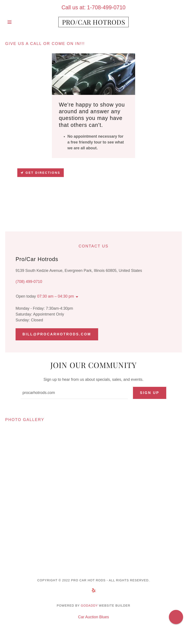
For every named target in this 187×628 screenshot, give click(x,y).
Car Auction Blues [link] (93, 617)
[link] (93, 23)
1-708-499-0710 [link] (106, 7)
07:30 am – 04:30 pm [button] (55, 296)
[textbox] (74, 393)
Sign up (149, 393)
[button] (18, 22)
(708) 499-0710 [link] (29, 281)
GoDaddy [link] (89, 605)
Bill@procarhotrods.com (56, 334)
